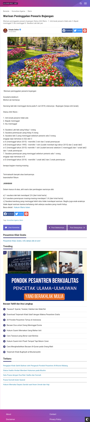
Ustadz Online (15, 30)
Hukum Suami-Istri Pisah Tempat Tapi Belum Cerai (28, 341)
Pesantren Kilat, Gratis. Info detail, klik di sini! (21, 241)
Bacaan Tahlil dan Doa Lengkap (18, 304)
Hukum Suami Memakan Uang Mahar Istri (24, 330)
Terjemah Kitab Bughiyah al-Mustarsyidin (24, 352)
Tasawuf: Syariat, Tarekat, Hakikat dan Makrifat (26, 309)
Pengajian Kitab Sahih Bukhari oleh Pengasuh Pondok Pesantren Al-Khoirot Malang (35, 366)
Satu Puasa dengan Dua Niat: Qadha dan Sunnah (22, 375)
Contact (53, 414)
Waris (21, 220)
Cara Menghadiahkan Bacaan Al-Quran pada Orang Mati (30, 346)
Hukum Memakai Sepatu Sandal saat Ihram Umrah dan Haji (26, 384)
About (8, 414)
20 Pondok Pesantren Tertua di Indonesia (24, 320)
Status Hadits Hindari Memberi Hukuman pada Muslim (24, 370)
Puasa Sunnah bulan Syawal (14, 380)
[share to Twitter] (77, 30)
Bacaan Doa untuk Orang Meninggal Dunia (24, 325)
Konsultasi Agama (13, 220)
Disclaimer (10, 419)
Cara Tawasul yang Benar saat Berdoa (22, 336)
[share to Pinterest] (85, 30)
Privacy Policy (55, 419)
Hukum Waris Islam (22, 207)
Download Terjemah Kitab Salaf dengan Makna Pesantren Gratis (33, 314)
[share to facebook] (67, 30)
